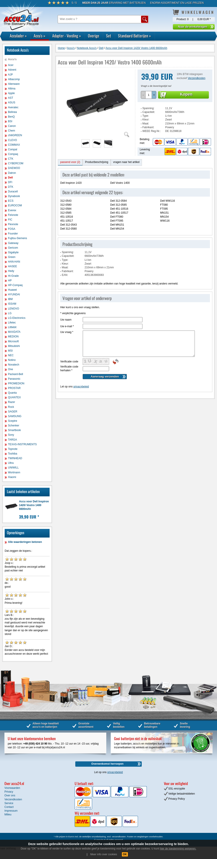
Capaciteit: (148, 112)
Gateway (13, 243)
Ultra (11, 462)
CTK (10, 158)
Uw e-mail (67, 326)
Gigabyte (13, 252)
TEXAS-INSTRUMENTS (22, 444)
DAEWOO (14, 168)
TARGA (12, 439)
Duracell (13, 191)
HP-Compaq (15, 285)
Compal (12, 149)
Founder (13, 233)
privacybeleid (81, 386)
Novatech (13, 364)
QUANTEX (14, 397)
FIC (10, 219)
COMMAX (14, 144)
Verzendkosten (196, 78)
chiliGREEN (15, 135)
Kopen (186, 94)
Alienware (14, 83)
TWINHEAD (15, 458)
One (10, 369)
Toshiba (12, 453)
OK (125, 854)
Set (108, 36)
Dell (10, 177)
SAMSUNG (14, 416)
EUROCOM (15, 205)
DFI (10, 182)
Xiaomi (12, 477)
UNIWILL (13, 467)
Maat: (145, 123)
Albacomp (14, 79)
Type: (145, 115)
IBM (10, 299)
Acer (11, 65)
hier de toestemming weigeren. (178, 848)
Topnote (12, 449)
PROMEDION (16, 383)
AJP (10, 74)
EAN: (65, 275)
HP (10, 280)
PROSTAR (14, 388)
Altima (11, 88)
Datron (12, 172)
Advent (12, 69)
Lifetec (12, 322)
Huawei (12, 289)
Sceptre (12, 420)
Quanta (12, 392)
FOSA (11, 228)
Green (11, 257)
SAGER (12, 411)
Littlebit (12, 327)
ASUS (11, 102)
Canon (12, 126)
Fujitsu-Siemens (17, 238)
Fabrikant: (148, 127)
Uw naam (66, 319)
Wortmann (14, 472)
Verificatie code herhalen (69, 368)
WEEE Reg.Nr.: (151, 131)
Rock (11, 406)
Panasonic (14, 378)
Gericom (13, 247)
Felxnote (13, 215)
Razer (11, 402)
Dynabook (14, 196)
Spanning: (148, 108)
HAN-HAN (14, 261)
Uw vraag (66, 332)
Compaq (13, 154)
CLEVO (12, 140)
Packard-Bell (15, 374)
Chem (11, 130)
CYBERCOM (15, 163)
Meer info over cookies (103, 854)
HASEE (12, 266)
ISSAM (12, 303)
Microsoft (13, 341)
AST (10, 97)
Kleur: (145, 119)
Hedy (11, 271)
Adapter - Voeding (66, 36)
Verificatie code (69, 361)
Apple (11, 93)
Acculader (18, 36)
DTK (10, 186)
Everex (12, 210)
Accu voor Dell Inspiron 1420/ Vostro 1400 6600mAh (34, 505)
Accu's (39, 36)
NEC (11, 355)
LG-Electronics (16, 317)
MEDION (13, 336)
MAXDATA (14, 331)
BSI (10, 121)
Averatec (13, 107)
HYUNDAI (14, 294)
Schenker (13, 425)
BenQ (11, 116)
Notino (12, 360)
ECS (11, 200)
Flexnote (13, 224)
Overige (93, 36)
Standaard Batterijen (134, 36)
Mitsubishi (14, 346)
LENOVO (13, 308)
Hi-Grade (13, 275)
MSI (10, 350)
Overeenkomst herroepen (107, 763)
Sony (11, 434)
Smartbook (14, 430)
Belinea (12, 112)
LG (10, 313)
